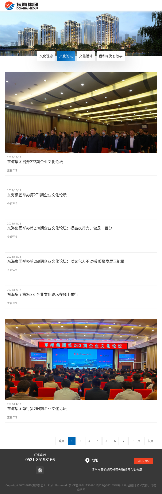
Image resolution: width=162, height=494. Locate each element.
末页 (150, 440)
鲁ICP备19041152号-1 (82, 485)
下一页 (135, 440)
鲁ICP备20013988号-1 (109, 485)
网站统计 (129, 485)
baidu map (143, 461)
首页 (61, 440)
